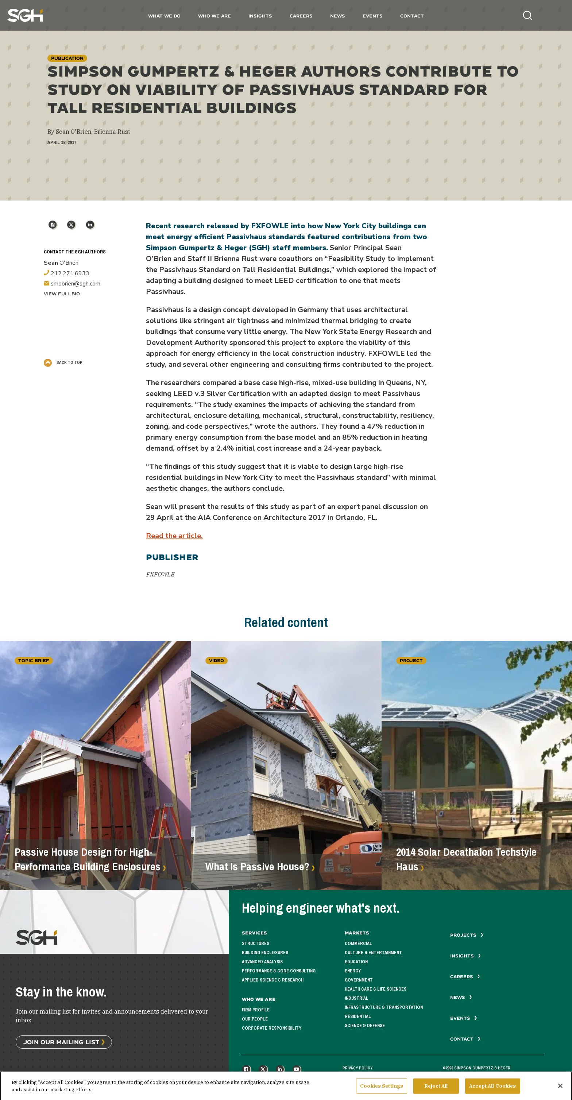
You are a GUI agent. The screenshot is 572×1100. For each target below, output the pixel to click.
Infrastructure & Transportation (384, 1007)
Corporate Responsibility (271, 1028)
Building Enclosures (265, 953)
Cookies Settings (381, 1089)
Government (359, 980)
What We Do (164, 16)
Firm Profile (256, 1010)
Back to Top (63, 362)
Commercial (358, 944)
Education (356, 962)
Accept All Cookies (492, 1089)
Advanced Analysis (262, 962)
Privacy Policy (357, 1068)
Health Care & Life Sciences (375, 989)
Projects (466, 935)
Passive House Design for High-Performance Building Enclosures (88, 859)
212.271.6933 (66, 273)
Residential (358, 1016)
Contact (412, 16)
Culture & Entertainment (373, 953)
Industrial (356, 998)
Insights (260, 16)
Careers (301, 16)
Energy (353, 971)
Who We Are (214, 16)
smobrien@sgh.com (72, 284)
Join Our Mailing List (61, 1042)
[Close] (560, 1089)
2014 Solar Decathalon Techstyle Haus (466, 859)
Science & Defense (365, 1026)
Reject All (436, 1089)
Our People (255, 1019)
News (337, 16)
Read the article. (174, 536)
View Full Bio (62, 293)
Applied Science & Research (273, 980)
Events (373, 16)
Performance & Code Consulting (279, 971)
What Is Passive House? (257, 866)
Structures (255, 944)
